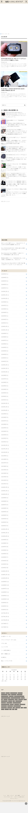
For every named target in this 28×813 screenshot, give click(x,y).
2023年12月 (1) (5, 365)
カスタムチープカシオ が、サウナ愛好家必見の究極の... (16, 164)
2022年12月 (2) (5, 403)
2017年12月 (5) (5, 613)
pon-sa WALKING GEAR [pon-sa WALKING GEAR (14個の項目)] (19, 696)
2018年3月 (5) (4, 602)
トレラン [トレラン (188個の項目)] (11, 704)
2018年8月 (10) (5, 585)
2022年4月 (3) (4, 431)
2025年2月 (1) (4, 319)
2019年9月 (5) (4, 539)
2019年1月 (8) (4, 567)
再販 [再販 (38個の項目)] (14, 707)
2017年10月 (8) (5, 620)
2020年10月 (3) (5, 494)
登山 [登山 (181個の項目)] (10, 709)
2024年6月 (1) (4, 344)
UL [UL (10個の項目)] (2, 699)
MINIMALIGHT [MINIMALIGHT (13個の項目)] (4, 694)
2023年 (6, 33)
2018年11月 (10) (5, 574)
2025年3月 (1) (4, 316)
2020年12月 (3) (5, 487)
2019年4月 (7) (4, 557)
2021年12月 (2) (5, 445)
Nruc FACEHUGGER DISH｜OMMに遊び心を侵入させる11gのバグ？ (13, 248)
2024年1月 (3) (4, 361)
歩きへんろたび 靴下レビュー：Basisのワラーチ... (16, 138)
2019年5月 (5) (4, 553)
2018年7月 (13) (5, 588)
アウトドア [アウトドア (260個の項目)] (21, 699)
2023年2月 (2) (4, 396)
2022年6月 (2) (4, 424)
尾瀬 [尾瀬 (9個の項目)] (22, 707)
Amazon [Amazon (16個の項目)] (3, 693)
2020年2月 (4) (4, 522)
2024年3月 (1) (4, 354)
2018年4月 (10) (5, 599)
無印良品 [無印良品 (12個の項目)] (6, 709)
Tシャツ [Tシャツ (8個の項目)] (22, 697)
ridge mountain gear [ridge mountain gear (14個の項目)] (5, 697)
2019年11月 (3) (5, 532)
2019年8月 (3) (4, 543)
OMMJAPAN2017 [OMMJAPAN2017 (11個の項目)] (4, 696)
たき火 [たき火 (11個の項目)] (16, 699)
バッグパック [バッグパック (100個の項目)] (22, 704)
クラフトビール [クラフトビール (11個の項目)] (19, 701)
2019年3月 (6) (4, 560)
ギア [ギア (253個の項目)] (14, 701)
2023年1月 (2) (4, 400)
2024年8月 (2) (4, 337)
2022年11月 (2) (5, 407)
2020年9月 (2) (4, 497)
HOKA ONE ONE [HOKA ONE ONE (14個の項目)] (13, 693)
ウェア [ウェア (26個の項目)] (25, 699)
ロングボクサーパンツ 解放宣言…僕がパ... (16, 181)
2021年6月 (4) (4, 466)
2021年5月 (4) (4, 469)
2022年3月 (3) (4, 434)
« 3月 (2, 681)
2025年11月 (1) (5, 295)
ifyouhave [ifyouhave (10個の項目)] (20, 693)
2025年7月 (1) (4, 305)
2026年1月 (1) (4, 288)
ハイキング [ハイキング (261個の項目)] (17, 704)
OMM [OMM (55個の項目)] (9, 694)
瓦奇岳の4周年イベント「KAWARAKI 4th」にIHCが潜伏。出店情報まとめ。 (13, 258)
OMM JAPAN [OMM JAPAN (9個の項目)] (19, 694)
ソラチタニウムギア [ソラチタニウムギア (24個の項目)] (16, 702)
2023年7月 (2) (4, 379)
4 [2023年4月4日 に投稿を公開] (6, 674)
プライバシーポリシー (14, 798)
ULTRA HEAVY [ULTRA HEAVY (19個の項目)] (11, 699)
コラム (4, 643)
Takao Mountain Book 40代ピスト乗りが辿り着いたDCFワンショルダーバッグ (13, 263)
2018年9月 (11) (5, 581)
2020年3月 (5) (4, 518)
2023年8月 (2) (4, 375)
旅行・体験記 (5, 654)
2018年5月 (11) (5, 595)
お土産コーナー (6, 636)
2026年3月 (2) (4, 281)
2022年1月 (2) (4, 441)
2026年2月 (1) (4, 284)
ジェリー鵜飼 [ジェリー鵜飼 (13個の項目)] (9, 702)
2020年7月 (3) (4, 504)
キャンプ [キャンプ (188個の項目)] (10, 701)
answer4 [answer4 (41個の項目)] (7, 693)
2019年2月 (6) (4, 564)
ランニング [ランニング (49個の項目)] (10, 707)
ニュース (4, 647)
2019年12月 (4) (5, 529)
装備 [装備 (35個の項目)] (16, 709)
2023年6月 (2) (4, 382)
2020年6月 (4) (4, 508)
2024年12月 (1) (5, 326)
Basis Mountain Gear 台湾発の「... (15, 129)
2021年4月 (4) (4, 473)
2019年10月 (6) (5, 536)
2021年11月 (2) (5, 448)
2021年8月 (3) (4, 459)
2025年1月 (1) (4, 323)
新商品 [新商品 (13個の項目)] (2, 709)
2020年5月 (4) (4, 511)
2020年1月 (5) (4, 525)
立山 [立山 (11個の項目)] (13, 709)
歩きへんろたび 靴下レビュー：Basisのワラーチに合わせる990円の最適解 (13, 243)
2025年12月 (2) (5, 291)
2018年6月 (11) (5, 592)
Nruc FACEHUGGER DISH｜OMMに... (15, 147)
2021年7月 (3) (4, 462)
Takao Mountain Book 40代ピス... (14, 112)
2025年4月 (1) (4, 312)
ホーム (5, 795)
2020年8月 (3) (4, 501)
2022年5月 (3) (4, 427)
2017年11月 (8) (5, 616)
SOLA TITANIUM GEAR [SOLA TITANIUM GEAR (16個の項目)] (15, 697)
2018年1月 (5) (4, 609)
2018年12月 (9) (5, 571)
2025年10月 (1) (5, 298)
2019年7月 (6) (4, 546)
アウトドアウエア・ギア (8, 640)
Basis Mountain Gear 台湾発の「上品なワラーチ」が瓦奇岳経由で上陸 (12, 253)
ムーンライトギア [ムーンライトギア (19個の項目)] (17, 706)
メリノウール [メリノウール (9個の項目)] (4, 707)
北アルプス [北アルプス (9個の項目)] (18, 707)
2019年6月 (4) (4, 550)
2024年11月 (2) (5, 330)
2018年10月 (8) (5, 578)
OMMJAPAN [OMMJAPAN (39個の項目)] (13, 694)
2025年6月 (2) (4, 309)
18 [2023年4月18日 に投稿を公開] (6, 678)
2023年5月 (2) (4, 386)
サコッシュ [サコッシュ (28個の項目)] (3, 702)
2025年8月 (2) (4, 302)
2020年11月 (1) (5, 490)
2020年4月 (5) (4, 515)
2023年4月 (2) (4, 389)
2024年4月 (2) (4, 351)
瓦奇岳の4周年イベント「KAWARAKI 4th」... (15, 121)
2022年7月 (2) (4, 420)
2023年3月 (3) (4, 393)
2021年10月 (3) (5, 452)
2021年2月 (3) (4, 480)
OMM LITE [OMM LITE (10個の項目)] (11, 696)
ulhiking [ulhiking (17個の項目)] (5, 699)
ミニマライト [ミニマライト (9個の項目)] (10, 706)
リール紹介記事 (6, 650)
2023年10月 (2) (5, 372)
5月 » (5, 681)
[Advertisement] (14, 19)
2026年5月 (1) (4, 274)
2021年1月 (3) (4, 483)
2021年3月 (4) (4, 476)
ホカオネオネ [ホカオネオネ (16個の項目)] (4, 706)
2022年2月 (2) (4, 438)
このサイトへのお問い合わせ (19, 796)
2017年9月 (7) (4, 623)
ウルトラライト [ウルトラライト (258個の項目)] (4, 701)
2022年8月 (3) (4, 417)
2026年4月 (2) (4, 277)
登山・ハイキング (6, 661)
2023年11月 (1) (5, 368)
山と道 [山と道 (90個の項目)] (25, 707)
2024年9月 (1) (4, 333)
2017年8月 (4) (4, 627)
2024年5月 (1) (4, 347)
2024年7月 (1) (4, 340)
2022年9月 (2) (4, 414)
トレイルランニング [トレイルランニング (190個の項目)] (5, 704)
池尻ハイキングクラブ (14, 2)
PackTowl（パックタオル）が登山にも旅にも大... (16, 189)
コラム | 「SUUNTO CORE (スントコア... (16, 173)
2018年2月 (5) (4, 606)
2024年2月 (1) (4, 358)
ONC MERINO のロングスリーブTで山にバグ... (16, 155)
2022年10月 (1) (5, 410)
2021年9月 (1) (4, 455)
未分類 (3, 657)
